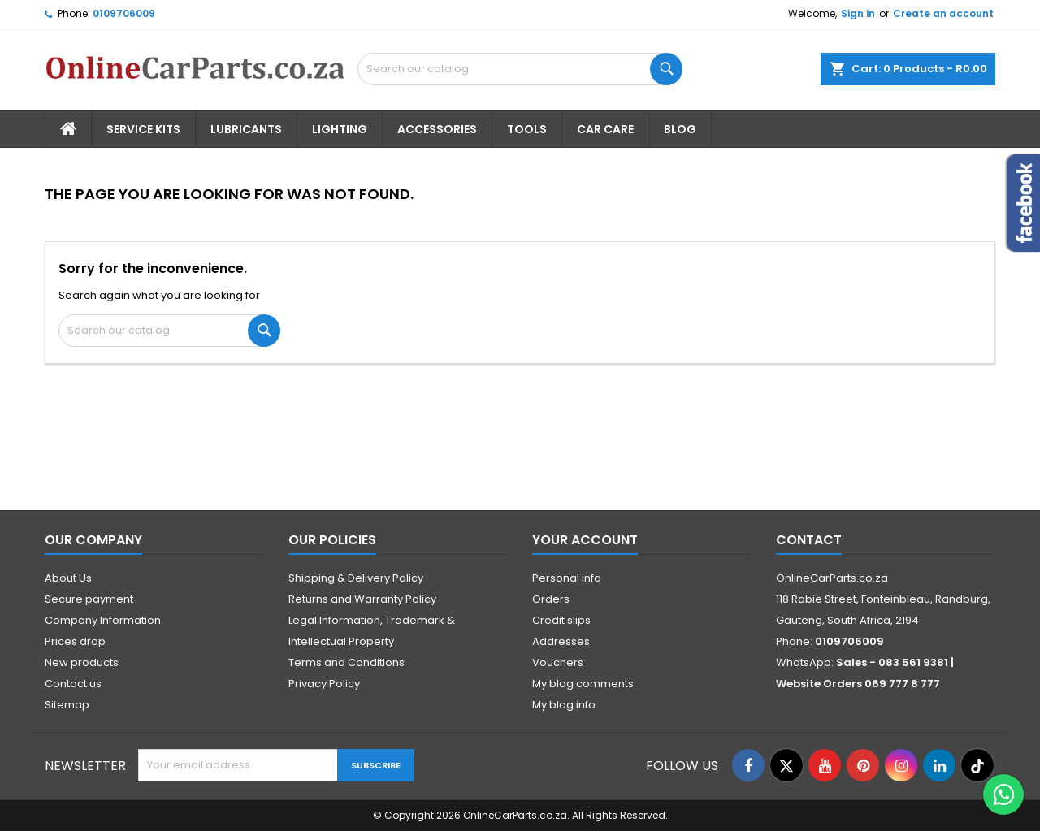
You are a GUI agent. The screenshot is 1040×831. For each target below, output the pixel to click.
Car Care (605, 129)
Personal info (566, 578)
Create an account (943, 13)
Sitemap (67, 704)
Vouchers (557, 662)
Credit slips (561, 620)
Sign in (858, 13)
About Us (68, 578)
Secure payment (89, 599)
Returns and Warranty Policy (362, 599)
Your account (585, 539)
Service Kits (143, 129)
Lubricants (246, 129)
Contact (809, 539)
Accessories (437, 129)
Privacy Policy (324, 683)
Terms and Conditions (346, 662)
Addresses (561, 641)
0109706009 (124, 13)
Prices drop (75, 641)
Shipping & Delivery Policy (355, 578)
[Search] (520, 69)
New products (82, 662)
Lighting (339, 129)
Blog (680, 129)
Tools (527, 129)
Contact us (73, 683)
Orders (551, 599)
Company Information (103, 620)
